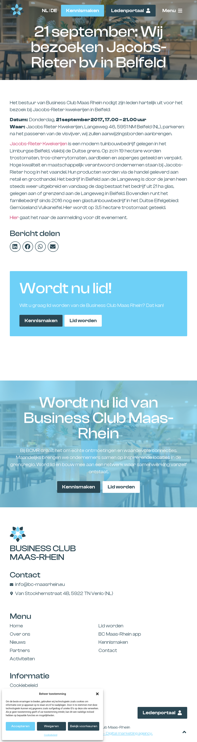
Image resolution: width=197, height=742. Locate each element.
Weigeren (51, 726)
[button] (97, 694)
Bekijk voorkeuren (83, 726)
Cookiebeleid (50, 735)
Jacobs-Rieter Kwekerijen (38, 143)
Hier (14, 217)
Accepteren (20, 726)
